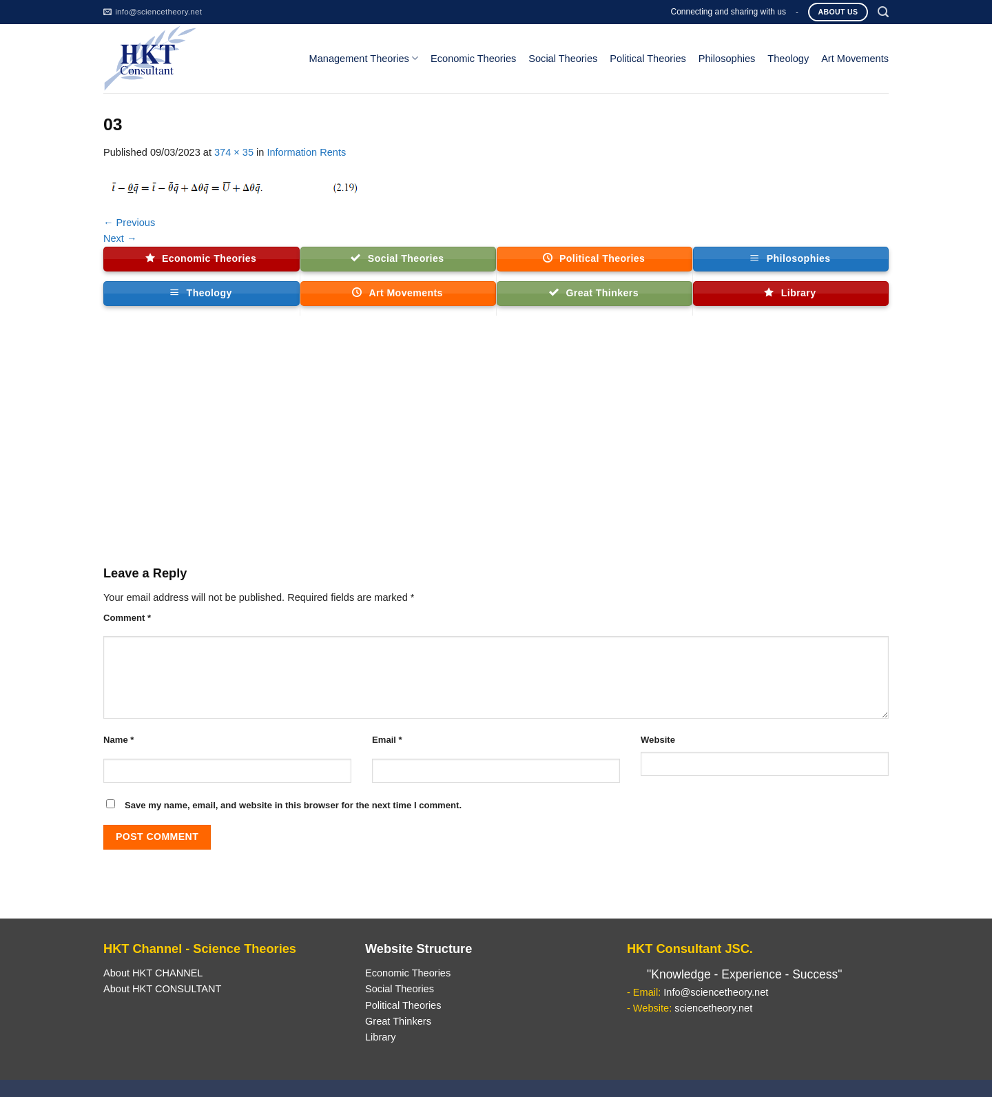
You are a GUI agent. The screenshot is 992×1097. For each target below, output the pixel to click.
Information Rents (306, 152)
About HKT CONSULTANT (162, 988)
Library (380, 1037)
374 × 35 (234, 152)
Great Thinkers (398, 1021)
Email (387, 740)
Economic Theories (473, 58)
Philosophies (727, 58)
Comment (127, 618)
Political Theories (648, 58)
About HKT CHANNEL (153, 972)
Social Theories (562, 58)
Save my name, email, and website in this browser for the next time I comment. (293, 805)
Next (120, 238)
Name (118, 740)
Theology (788, 58)
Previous (129, 222)
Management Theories (363, 58)
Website (658, 740)
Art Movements (855, 58)
